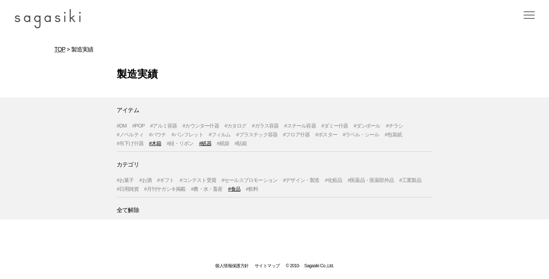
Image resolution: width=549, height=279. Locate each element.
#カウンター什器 (200, 126)
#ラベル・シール (361, 134)
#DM (122, 126)
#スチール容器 (300, 126)
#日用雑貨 (128, 189)
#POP (138, 126)
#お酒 (145, 180)
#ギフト (165, 180)
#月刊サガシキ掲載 (165, 189)
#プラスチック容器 (257, 134)
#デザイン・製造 (301, 180)
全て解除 (128, 210)
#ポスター (326, 134)
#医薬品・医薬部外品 (371, 180)
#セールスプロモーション (249, 180)
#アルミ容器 (163, 126)
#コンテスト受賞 (198, 180)
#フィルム (220, 134)
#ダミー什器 (334, 126)
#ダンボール (367, 126)
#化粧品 (333, 180)
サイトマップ (267, 265)
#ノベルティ (130, 134)
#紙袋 (223, 143)
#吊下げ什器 (130, 143)
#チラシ (394, 126)
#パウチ (157, 134)
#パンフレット (187, 134)
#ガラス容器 (265, 126)
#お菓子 (125, 180)
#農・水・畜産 (206, 189)
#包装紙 (393, 134)
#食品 (234, 189)
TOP (59, 49)
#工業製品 (410, 180)
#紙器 (205, 143)
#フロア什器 (296, 134)
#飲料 (252, 189)
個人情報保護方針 (231, 265)
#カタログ (236, 126)
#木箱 (155, 143)
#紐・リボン (180, 143)
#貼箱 (240, 143)
